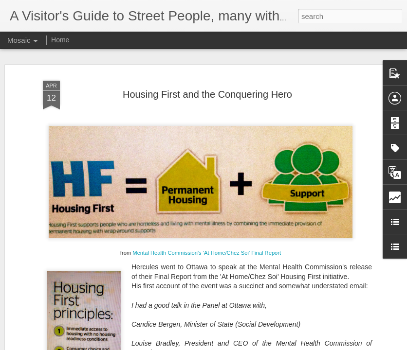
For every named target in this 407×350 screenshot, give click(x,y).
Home (60, 40)
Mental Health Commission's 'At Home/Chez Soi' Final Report (206, 247)
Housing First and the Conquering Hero (207, 88)
